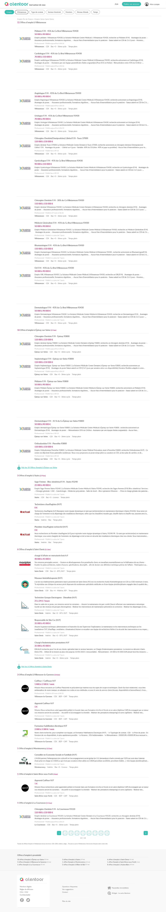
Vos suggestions (67, 889)
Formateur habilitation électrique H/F (51, 725)
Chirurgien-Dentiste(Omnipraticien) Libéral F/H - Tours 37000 (61, 138)
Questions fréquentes (69, 886)
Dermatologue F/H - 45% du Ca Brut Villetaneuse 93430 (59, 307)
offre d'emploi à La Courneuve (29, 864)
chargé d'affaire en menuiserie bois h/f (51, 555)
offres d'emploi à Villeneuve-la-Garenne (32, 862)
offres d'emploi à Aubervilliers (119, 864)
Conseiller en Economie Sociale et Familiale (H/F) (56, 754)
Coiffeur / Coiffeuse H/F (45, 680)
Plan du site (66, 901)
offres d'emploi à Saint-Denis (119, 859)
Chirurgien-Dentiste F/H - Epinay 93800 (52, 336)
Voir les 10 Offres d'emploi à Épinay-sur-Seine (39, 468)
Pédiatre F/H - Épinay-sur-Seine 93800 (51, 381)
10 (81, 838)
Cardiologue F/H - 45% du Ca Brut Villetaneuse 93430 (58, 53)
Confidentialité (25, 895)
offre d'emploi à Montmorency (74, 862)
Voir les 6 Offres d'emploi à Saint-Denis (36, 667)
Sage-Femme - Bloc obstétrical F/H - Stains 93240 (56, 481)
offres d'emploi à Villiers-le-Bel (74, 864)
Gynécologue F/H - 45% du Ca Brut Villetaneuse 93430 (59, 160)
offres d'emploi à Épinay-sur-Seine (32, 859)
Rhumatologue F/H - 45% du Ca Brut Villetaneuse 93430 (59, 245)
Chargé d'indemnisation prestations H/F (52, 642)
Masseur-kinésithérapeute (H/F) (48, 578)
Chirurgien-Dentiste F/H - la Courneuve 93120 (55, 809)
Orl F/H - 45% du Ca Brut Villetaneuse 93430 (54, 267)
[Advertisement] (83, 81)
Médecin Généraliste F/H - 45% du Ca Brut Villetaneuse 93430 (62, 222)
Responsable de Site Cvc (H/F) (48, 620)
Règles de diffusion (26, 889)
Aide (116, 4)
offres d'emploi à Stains (72, 859)
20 (85, 838)
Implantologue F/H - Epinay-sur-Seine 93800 (54, 358)
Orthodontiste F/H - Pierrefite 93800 (51, 443)
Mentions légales (26, 886)
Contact (65, 892)
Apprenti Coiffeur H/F (44, 703)
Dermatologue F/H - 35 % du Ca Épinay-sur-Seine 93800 (59, 421)
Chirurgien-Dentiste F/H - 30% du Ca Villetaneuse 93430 (59, 200)
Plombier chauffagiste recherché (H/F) (51, 526)
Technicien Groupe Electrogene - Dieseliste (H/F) (56, 597)
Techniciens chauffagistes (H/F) (48, 504)
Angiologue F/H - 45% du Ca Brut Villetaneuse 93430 (58, 93)
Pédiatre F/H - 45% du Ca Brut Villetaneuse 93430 (56, 31)
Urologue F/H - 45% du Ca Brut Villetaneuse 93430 (57, 115)
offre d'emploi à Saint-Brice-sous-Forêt (122, 862)
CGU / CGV (24, 892)
